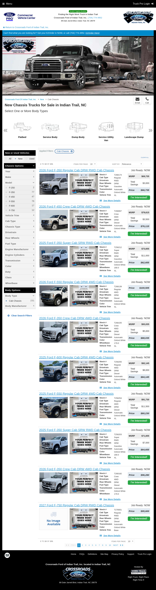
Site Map (104, 554)
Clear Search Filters (20, 315)
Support (130, 554)
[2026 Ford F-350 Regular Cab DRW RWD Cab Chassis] (76, 170)
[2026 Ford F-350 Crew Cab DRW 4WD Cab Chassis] (74, 318)
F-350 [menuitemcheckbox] (11, 192)
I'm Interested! (139, 197)
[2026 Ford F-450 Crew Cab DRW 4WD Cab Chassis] (74, 206)
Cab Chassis (63, 151)
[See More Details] (110, 200)
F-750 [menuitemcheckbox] (11, 210)
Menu (7, 3)
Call (147, 100)
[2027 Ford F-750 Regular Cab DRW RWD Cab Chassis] (76, 505)
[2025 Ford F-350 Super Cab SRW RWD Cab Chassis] (75, 243)
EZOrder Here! (93, 33)
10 (110, 545)
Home (73, 554)
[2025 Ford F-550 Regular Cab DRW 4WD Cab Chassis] (76, 393)
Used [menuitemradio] (31, 158)
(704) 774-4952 (95, 18)
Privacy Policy (118, 554)
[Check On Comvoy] (7, 555)
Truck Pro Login (144, 554)
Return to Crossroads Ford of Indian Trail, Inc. (26, 27)
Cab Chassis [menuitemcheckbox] (14, 301)
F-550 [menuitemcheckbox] (11, 201)
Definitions (92, 554)
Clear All (145, 157)
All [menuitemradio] (9, 158)
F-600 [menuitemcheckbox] (11, 206)
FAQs (82, 554)
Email (137, 100)
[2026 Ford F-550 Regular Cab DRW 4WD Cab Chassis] (76, 282)
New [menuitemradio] (20, 158)
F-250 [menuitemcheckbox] (11, 187)
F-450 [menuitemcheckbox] (11, 197)
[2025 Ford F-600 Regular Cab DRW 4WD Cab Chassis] (76, 357)
